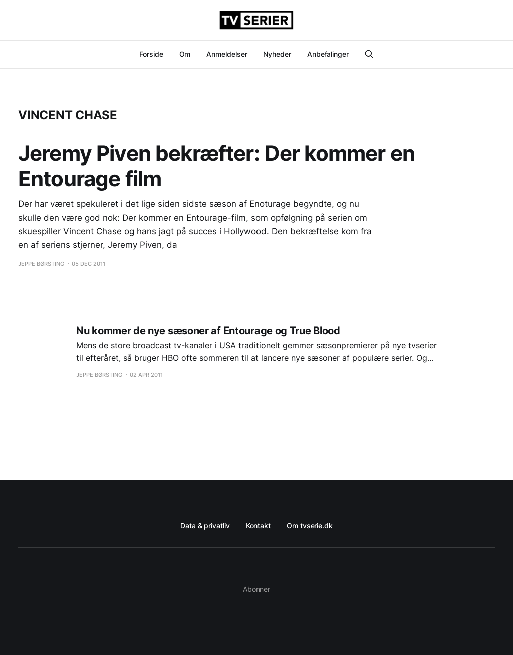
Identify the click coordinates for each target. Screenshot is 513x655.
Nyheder (277, 54)
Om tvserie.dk (310, 525)
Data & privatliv (205, 525)
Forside (151, 54)
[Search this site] (369, 54)
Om (185, 54)
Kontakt (258, 525)
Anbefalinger (328, 54)
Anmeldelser (226, 54)
